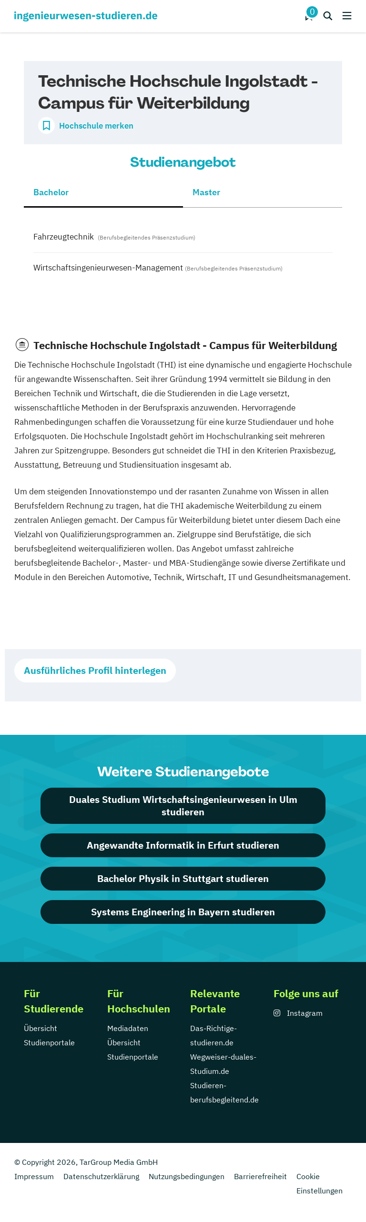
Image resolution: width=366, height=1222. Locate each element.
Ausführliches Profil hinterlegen (95, 670)
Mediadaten (127, 1028)
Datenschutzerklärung (101, 1176)
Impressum (34, 1176)
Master (206, 192)
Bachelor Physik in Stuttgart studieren (183, 878)
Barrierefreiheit (260, 1176)
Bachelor (51, 192)
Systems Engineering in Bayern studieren (183, 911)
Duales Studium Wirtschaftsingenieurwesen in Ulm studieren (183, 805)
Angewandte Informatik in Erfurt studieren (183, 845)
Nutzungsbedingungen (186, 1176)
